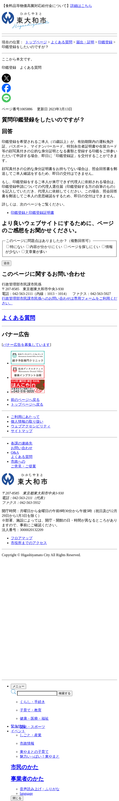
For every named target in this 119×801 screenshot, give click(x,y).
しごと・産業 (30, 735)
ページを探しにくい (84, 247)
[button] (59, 317)
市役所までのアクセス (29, 543)
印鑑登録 (105, 42)
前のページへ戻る (25, 400)
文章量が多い (36, 252)
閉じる (17, 798)
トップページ (36, 42)
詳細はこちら (81, 6)
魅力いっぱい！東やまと (40, 756)
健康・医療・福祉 (34, 718)
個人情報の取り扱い (27, 421)
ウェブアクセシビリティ (30, 426)
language (26, 793)
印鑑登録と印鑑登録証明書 (32, 213)
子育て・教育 (30, 710)
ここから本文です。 (18, 59)
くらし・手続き (32, 702)
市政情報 (27, 743)
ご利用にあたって (25, 417)
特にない (17, 247)
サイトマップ (21, 431)
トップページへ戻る (27, 404)
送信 (6, 263)
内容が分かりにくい (46, 247)
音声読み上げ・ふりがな (40, 789)
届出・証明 (85, 42)
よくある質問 (61, 42)
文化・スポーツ (32, 727)
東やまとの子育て (34, 752)
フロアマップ (21, 538)
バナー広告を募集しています (26, 345)
